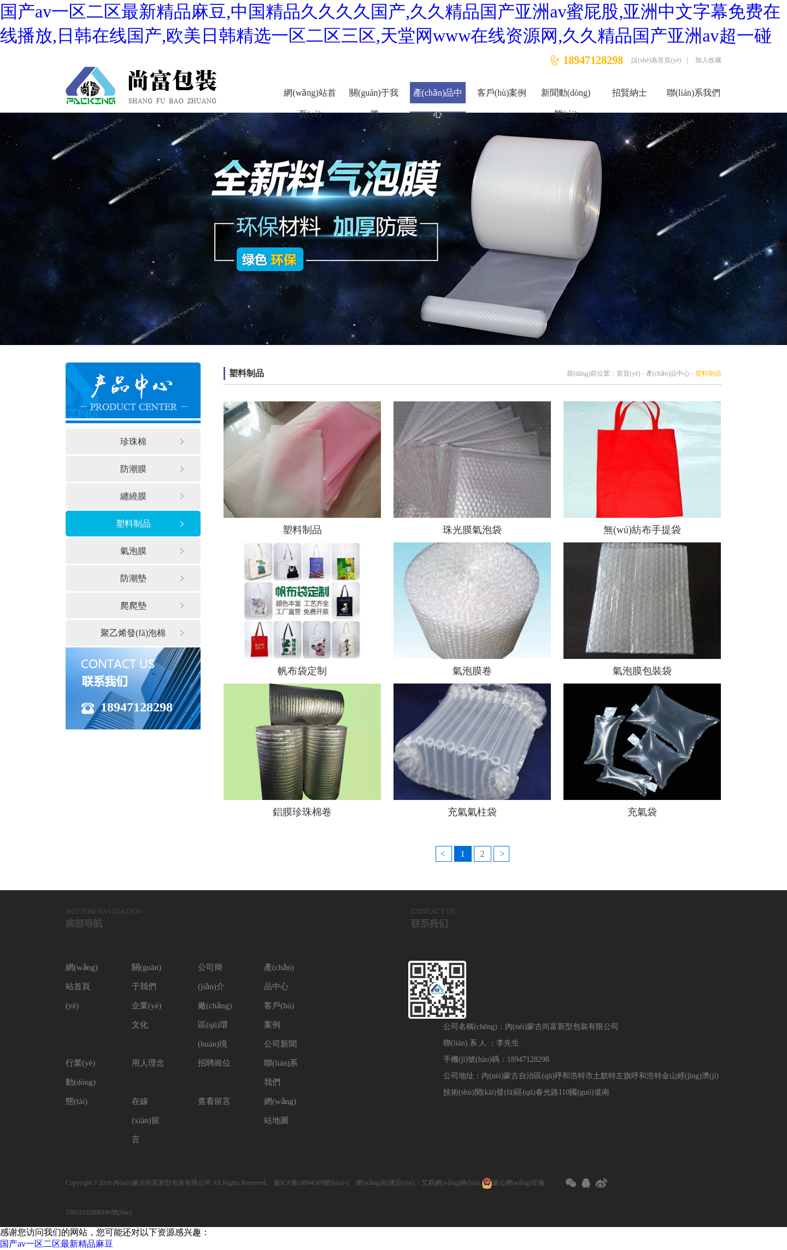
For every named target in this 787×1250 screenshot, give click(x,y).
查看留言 (214, 1101)
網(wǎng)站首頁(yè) (310, 100)
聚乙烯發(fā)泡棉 (133, 633)
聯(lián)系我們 (694, 92)
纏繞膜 (133, 496)
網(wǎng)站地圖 (280, 1111)
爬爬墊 (133, 605)
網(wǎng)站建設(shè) (385, 1183)
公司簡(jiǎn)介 (211, 977)
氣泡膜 (133, 551)
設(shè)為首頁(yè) (656, 60)
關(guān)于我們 (373, 100)
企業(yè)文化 (146, 1015)
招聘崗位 (214, 1063)
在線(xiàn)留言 (146, 1120)
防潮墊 (133, 578)
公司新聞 (280, 1043)
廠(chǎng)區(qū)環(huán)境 (215, 1024)
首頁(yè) (628, 373)
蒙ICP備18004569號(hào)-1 (311, 1183)
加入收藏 (708, 60)
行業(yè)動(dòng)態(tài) (81, 1082)
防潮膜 (133, 469)
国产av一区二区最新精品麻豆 (56, 1243)
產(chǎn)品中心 (438, 100)
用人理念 (148, 1063)
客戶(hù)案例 (502, 92)
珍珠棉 (133, 441)
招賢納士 (629, 92)
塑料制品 (133, 523)
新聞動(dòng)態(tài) (566, 100)
